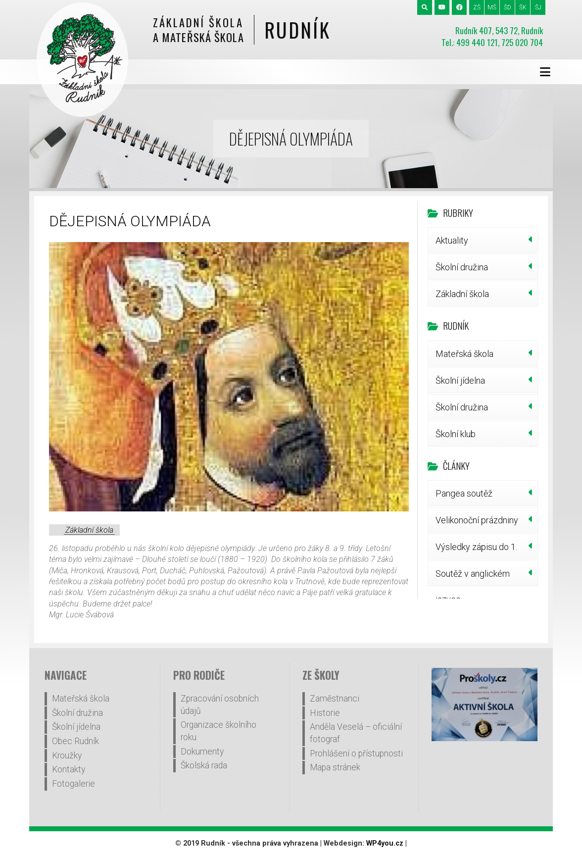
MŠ (491, 7)
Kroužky (67, 755)
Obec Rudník (75, 741)
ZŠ (477, 7)
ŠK (523, 7)
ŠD (507, 7)
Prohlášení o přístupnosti (356, 753)
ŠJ (538, 7)
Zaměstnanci (334, 699)
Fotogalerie (73, 784)
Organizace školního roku (218, 731)
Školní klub (456, 434)
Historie (325, 713)
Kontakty (68, 769)
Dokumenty (202, 751)
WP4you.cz (384, 843)
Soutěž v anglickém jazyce (473, 577)
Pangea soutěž (464, 493)
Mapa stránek (335, 767)
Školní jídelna (460, 380)
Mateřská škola (464, 354)
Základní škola (89, 530)
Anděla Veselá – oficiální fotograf (356, 733)
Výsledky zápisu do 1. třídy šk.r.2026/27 (476, 550)
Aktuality (452, 240)
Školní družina (462, 267)
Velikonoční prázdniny (477, 520)
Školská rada (204, 765)
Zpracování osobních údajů (220, 705)
